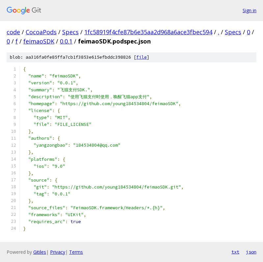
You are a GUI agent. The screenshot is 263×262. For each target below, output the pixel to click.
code (13, 32)
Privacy (57, 252)
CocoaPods (41, 32)
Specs (70, 32)
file (141, 57)
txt (235, 252)
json (251, 252)
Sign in (249, 10)
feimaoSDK (38, 41)
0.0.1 (66, 41)
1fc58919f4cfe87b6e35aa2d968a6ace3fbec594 (148, 32)
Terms (76, 252)
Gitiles (39, 252)
